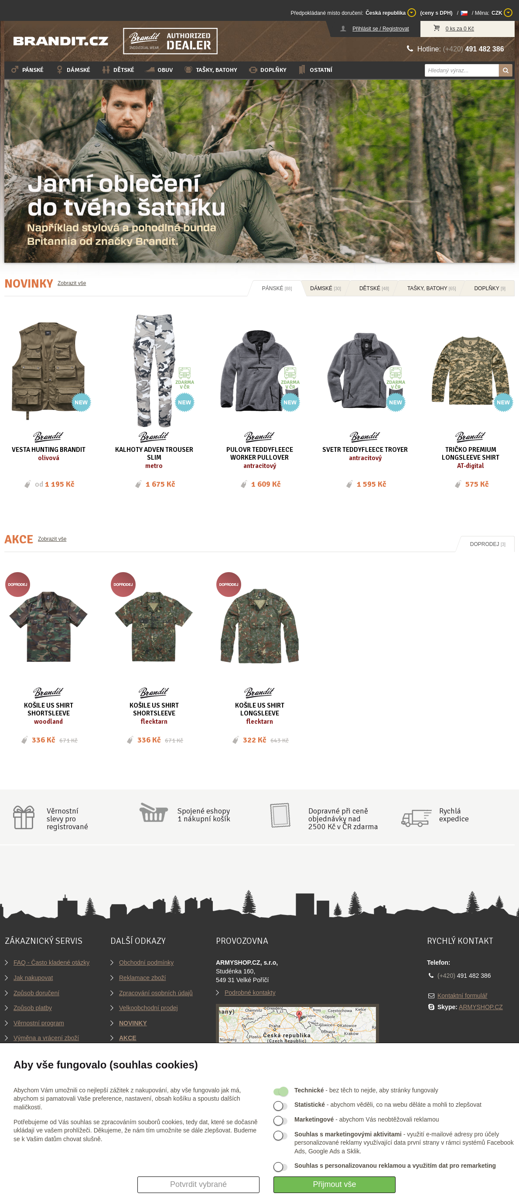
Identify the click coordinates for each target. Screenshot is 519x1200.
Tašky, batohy (210, 69)
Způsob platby (33, 1007)
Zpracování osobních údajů (156, 993)
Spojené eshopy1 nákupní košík (204, 815)
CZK (502, 12)
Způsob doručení (36, 993)
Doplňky (267, 69)
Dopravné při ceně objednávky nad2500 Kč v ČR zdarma (343, 818)
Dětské (117, 69)
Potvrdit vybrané (198, 1184)
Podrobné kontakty (250, 992)
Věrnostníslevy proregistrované (67, 818)
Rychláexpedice (454, 815)
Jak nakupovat (33, 977)
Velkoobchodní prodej (148, 1007)
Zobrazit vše (72, 283)
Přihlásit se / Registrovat (380, 29)
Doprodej (487, 544)
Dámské (72, 69)
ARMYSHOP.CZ (481, 1006)
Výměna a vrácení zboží (46, 1037)
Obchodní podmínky (146, 962)
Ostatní (314, 69)
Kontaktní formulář (462, 995)
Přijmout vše (334, 1184)
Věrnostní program (39, 1023)
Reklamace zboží (142, 977)
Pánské (27, 69)
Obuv (159, 69)
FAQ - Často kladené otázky (51, 962)
